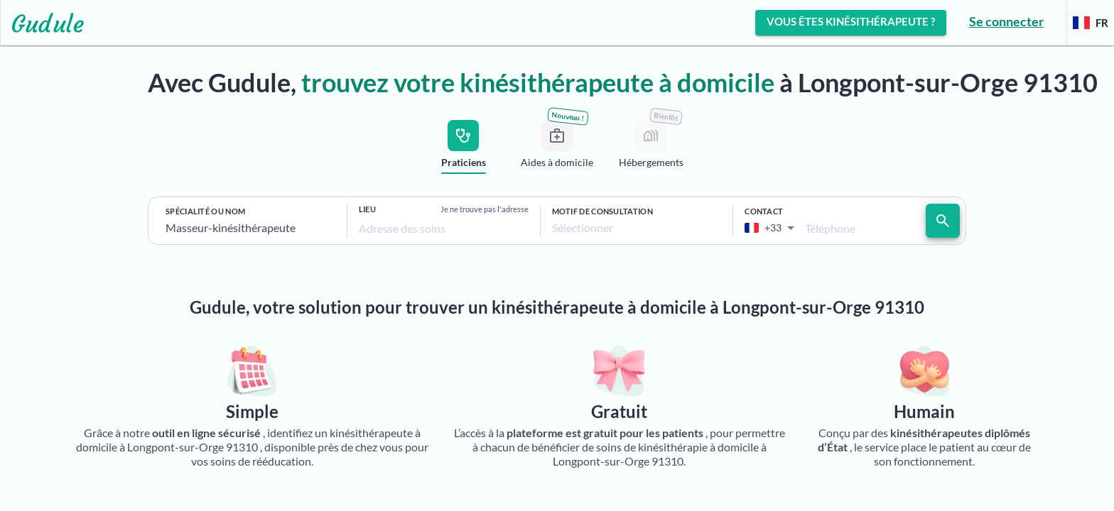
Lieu (367, 209)
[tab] (463, 149)
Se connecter (1006, 21)
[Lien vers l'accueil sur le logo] (42, 23)
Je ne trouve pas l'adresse (484, 209)
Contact (764, 211)
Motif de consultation (602, 211)
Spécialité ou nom (205, 211)
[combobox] (250, 228)
